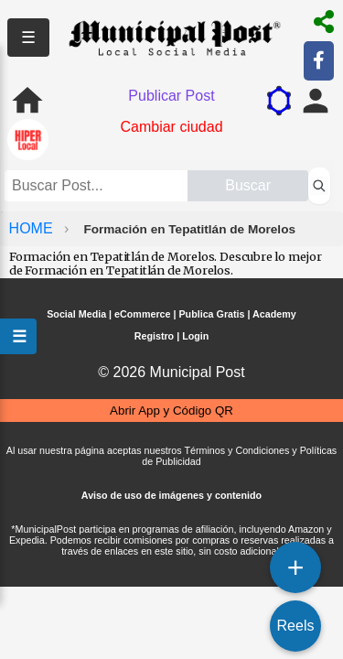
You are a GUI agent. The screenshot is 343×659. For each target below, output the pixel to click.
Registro (154, 335)
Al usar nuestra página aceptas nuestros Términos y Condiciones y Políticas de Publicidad (171, 456)
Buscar (248, 185)
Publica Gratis (211, 313)
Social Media (76, 313)
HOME (33, 228)
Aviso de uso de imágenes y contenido (171, 495)
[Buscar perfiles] (319, 185)
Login (195, 335)
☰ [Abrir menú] (18, 336)
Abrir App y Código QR (171, 410)
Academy (274, 313)
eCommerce (142, 313)
